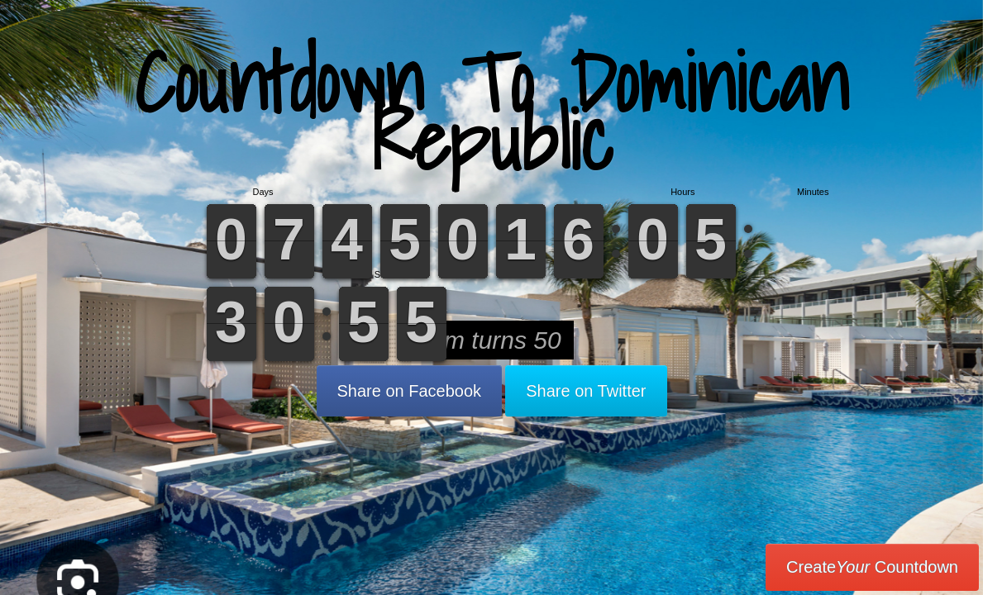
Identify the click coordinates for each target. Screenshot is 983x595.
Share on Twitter (586, 391)
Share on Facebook (409, 391)
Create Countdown (872, 567)
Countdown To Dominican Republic (492, 111)
